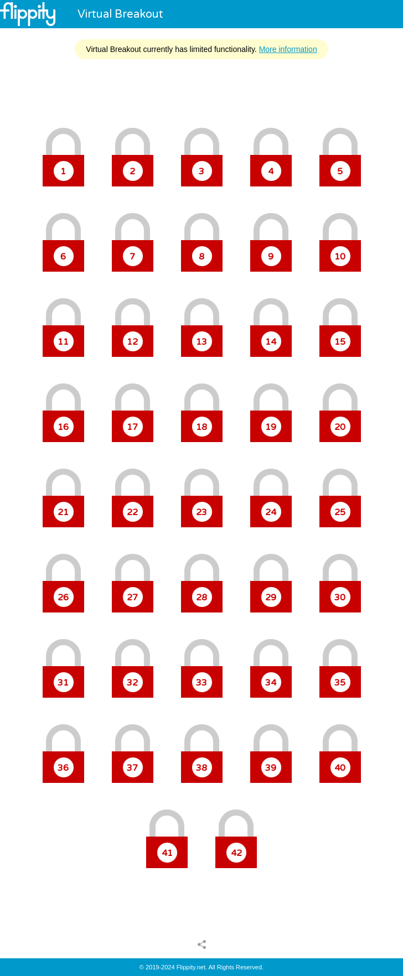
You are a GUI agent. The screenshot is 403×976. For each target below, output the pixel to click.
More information (288, 49)
